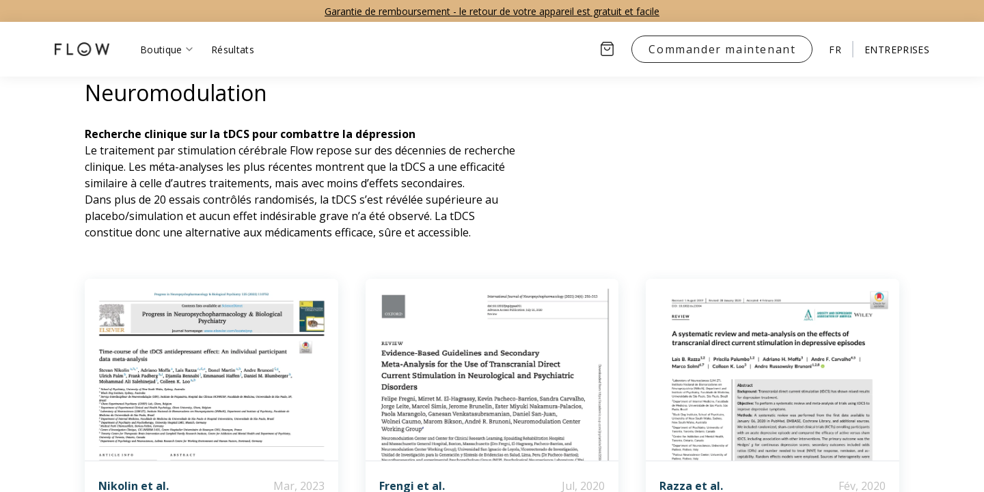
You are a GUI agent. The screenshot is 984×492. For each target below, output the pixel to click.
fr (835, 49)
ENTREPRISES (896, 49)
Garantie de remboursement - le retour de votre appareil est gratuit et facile (492, 11)
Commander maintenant (721, 49)
